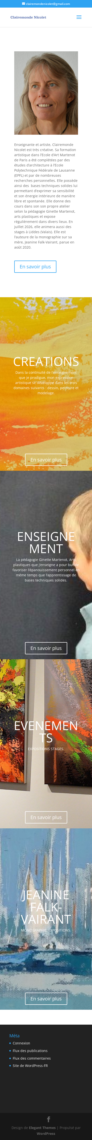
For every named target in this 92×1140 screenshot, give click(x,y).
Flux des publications (30, 1050)
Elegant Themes (42, 1127)
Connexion (21, 1043)
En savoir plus (35, 266)
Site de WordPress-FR (30, 1065)
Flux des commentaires (32, 1058)
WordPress (46, 1133)
